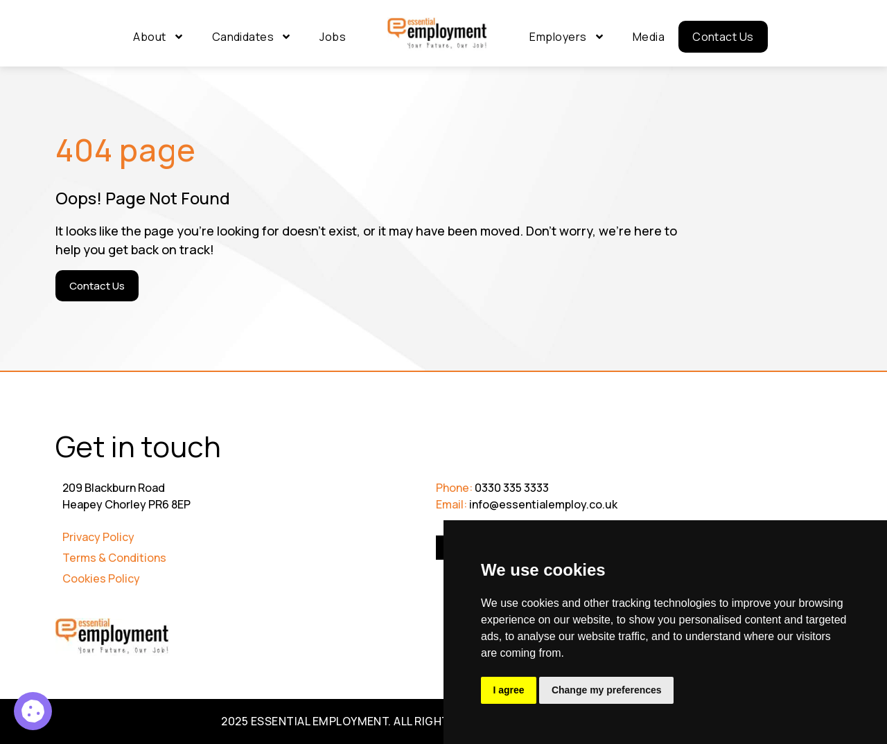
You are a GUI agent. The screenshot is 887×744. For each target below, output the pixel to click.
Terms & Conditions (114, 557)
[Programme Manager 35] (33, 711)
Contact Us (723, 36)
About (158, 36)
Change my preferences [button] (608, 690)
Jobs (332, 36)
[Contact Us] (97, 285)
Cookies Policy (101, 578)
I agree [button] (509, 690)
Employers (566, 36)
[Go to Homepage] (437, 34)
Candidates (252, 36)
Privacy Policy (98, 536)
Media (649, 36)
